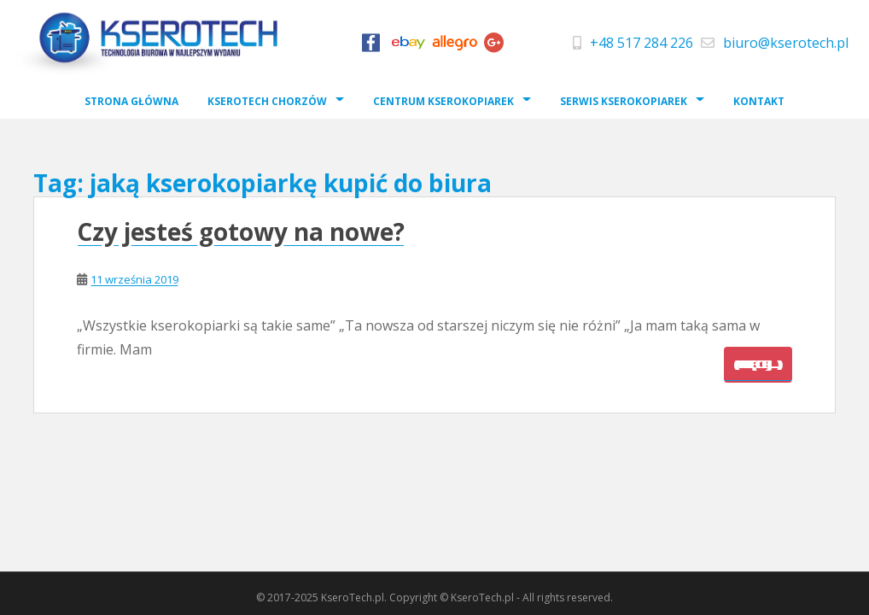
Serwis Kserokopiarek (623, 101)
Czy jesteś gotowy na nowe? (241, 231)
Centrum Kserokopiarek (443, 101)
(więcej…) (758, 364)
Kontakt (758, 101)
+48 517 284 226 (641, 42)
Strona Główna (131, 101)
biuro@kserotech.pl (786, 42)
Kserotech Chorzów (267, 101)
